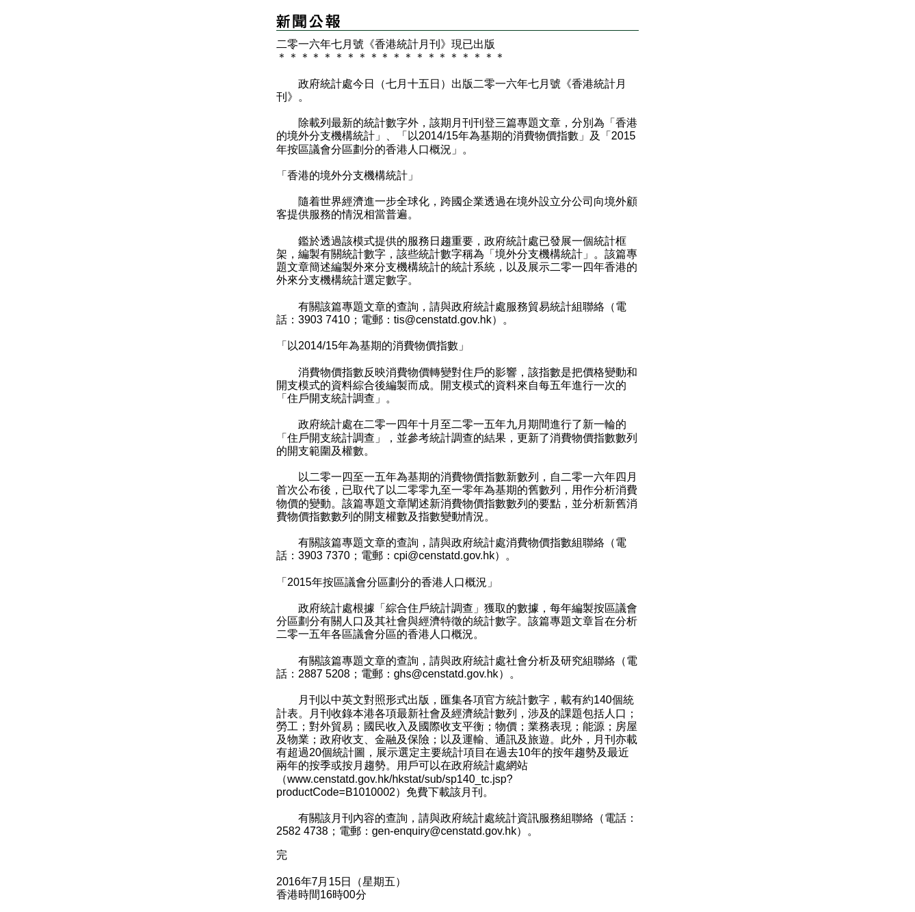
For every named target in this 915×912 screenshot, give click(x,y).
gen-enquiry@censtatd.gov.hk (444, 831)
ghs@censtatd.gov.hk (446, 674)
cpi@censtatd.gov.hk (444, 555)
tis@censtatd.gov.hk (443, 319)
